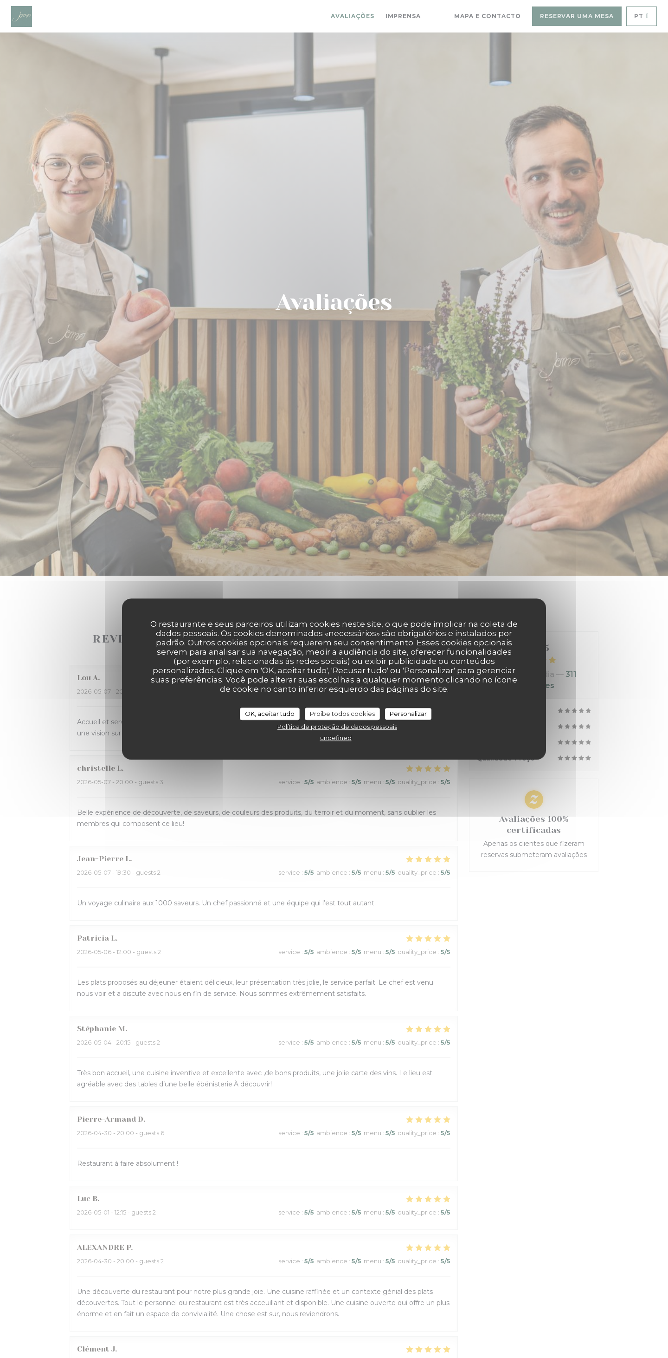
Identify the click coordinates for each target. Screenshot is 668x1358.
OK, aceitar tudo (270, 713)
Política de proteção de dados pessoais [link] (337, 726)
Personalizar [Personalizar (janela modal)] (408, 713)
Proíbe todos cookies (342, 713)
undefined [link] (336, 737)
